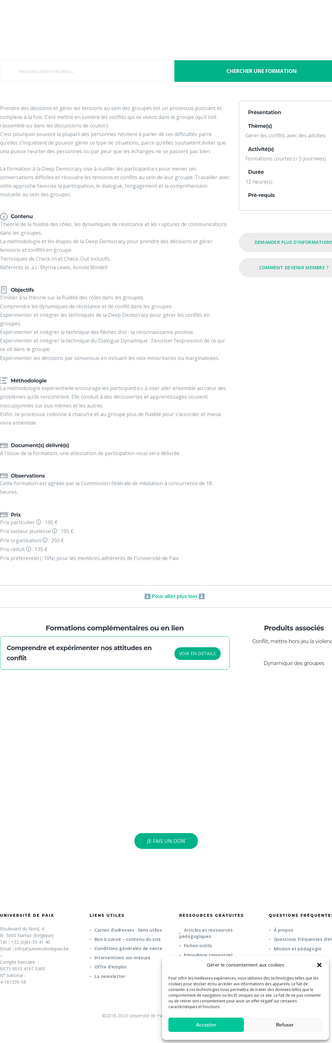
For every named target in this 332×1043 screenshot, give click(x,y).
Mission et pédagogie (298, 949)
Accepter (206, 1025)
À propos (283, 930)
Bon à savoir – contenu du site (127, 939)
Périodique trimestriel (208, 955)
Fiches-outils (198, 945)
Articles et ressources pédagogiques (206, 933)
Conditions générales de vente (128, 948)
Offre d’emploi (110, 967)
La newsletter (109, 976)
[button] (319, 965)
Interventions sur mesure (122, 958)
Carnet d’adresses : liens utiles (128, 930)
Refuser (285, 1025)
